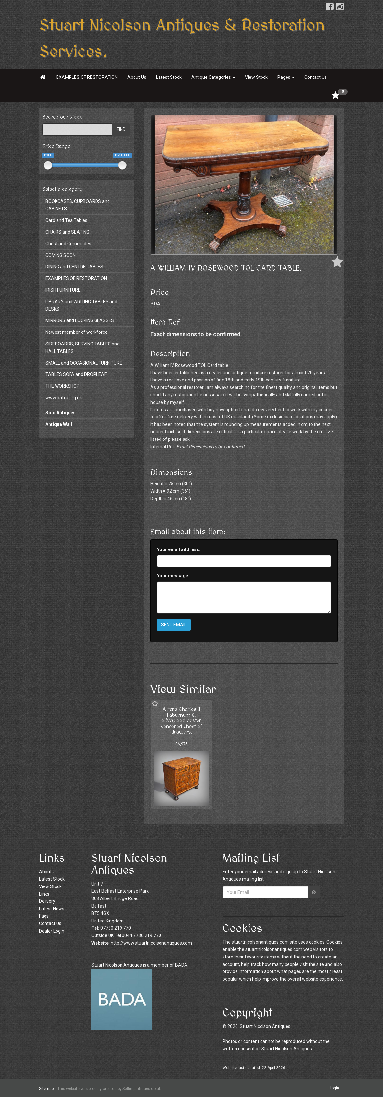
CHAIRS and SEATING (67, 232)
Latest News (51, 908)
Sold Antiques (60, 412)
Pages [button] (286, 77)
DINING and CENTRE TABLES (74, 266)
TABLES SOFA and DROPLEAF (76, 374)
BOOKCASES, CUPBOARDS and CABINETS (77, 205)
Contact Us (315, 77)
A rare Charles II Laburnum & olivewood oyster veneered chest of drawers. (181, 720)
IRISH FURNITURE (63, 290)
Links (44, 894)
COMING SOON (60, 255)
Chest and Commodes (68, 243)
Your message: (173, 575)
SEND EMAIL (173, 624)
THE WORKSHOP (62, 386)
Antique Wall (58, 424)
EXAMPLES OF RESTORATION (87, 77)
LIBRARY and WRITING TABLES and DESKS (81, 305)
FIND (121, 129)
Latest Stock (169, 77)
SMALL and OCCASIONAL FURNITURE (83, 363)
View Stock (256, 77)
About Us (136, 77)
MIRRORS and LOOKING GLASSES (79, 320)
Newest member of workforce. (77, 332)
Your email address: (178, 549)
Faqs (44, 916)
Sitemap (46, 1088)
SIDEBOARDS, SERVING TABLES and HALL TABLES (82, 347)
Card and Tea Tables (66, 220)
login (334, 1088)
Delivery (47, 901)
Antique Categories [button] (213, 77)
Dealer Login (51, 931)
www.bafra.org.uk (63, 397)
